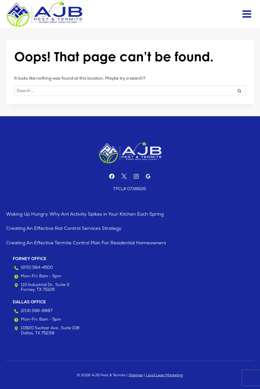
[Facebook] (111, 176)
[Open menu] (246, 13)
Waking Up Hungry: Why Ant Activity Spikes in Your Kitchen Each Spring (85, 214)
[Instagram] (136, 176)
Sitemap (135, 375)
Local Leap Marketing (164, 375)
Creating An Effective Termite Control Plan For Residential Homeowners (86, 243)
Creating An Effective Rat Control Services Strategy (63, 228)
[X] (124, 176)
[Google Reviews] (148, 176)
